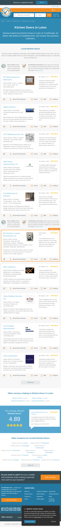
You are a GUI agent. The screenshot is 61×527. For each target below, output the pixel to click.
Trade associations (42, 491)
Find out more (39, 70)
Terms (26, 499)
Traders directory (54, 494)
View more (30, 382)
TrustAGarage (21, 517)
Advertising (52, 491)
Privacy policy (28, 494)
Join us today (50, 477)
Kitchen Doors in (20, 443)
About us (27, 491)
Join (42, 2)
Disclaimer (40, 496)
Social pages (40, 499)
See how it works (12, 500)
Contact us (27, 496)
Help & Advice (41, 494)
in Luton (19, 398)
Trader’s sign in (55, 6)
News (50, 496)
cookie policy (37, 517)
